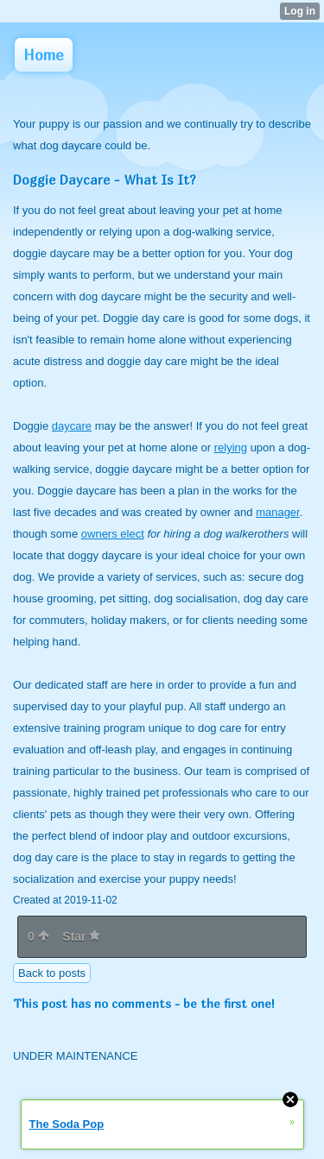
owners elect (112, 533)
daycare (72, 425)
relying (230, 447)
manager (278, 512)
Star (81, 936)
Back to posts (52, 973)
